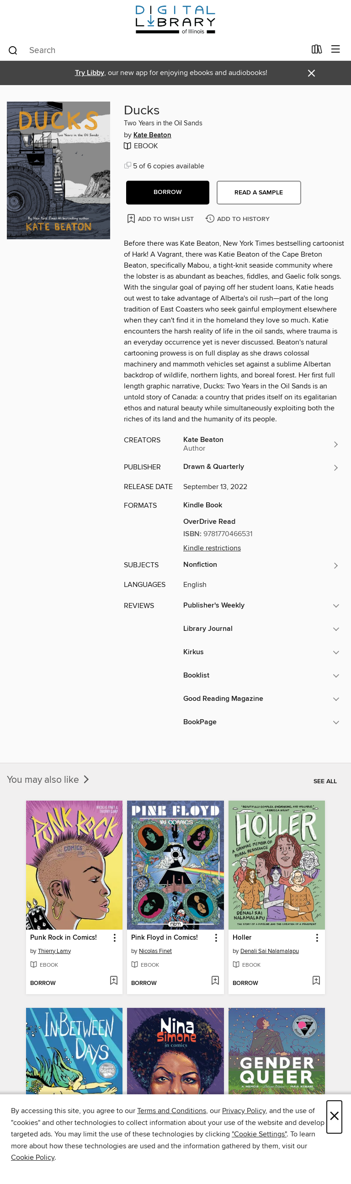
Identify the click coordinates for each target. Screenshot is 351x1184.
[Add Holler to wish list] (316, 981)
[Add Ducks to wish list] (161, 218)
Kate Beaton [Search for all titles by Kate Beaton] (152, 135)
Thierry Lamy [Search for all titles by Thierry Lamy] (54, 951)
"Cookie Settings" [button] (259, 1134)
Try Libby (89, 73)
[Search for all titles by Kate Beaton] (261, 444)
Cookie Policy (32, 1157)
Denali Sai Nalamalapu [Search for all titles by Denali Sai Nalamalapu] (269, 951)
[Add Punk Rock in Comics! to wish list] (113, 981)
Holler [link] (242, 938)
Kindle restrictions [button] (212, 548)
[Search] (13, 50)
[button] (167, 193)
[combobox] (156, 50)
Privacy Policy (244, 1110)
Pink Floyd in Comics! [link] (164, 938)
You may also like (49, 780)
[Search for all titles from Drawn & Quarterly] (261, 467)
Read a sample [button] (258, 192)
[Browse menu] (335, 49)
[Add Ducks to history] (238, 219)
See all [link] (325, 781)
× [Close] (334, 1117)
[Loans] (316, 51)
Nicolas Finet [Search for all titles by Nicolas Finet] (155, 951)
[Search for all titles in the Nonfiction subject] (261, 565)
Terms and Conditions (171, 1110)
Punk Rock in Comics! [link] (63, 938)
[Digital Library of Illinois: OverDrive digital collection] (175, 19)
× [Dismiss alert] (311, 73)
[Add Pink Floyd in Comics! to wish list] (215, 981)
